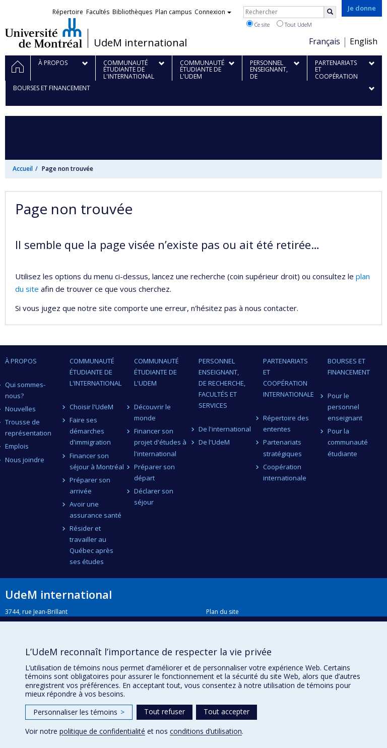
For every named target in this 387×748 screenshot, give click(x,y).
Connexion (213, 12)
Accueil (23, 168)
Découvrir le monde (152, 412)
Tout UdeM (294, 24)
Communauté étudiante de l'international (95, 372)
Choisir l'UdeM (91, 406)
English (363, 41)
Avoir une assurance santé (95, 510)
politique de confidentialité (102, 731)
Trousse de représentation (28, 427)
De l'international (225, 428)
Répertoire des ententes (286, 423)
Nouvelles (20, 408)
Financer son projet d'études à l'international (160, 442)
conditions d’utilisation (206, 731)
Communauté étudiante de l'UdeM (156, 372)
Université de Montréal (43, 33)
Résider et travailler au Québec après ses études (91, 545)
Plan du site (222, 611)
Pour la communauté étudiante (348, 442)
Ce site (258, 24)
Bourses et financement (349, 366)
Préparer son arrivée (90, 485)
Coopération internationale (284, 472)
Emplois (17, 446)
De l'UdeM (214, 442)
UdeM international (140, 43)
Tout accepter (226, 711)
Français (324, 41)
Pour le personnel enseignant (345, 406)
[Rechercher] (330, 12)
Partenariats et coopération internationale (288, 377)
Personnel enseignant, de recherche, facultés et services (222, 383)
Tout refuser (164, 711)
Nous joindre (24, 459)
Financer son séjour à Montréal (97, 461)
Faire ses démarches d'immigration (90, 431)
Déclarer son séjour (153, 496)
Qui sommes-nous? (25, 390)
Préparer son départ (154, 472)
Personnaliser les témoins (78, 712)
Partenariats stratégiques (282, 448)
